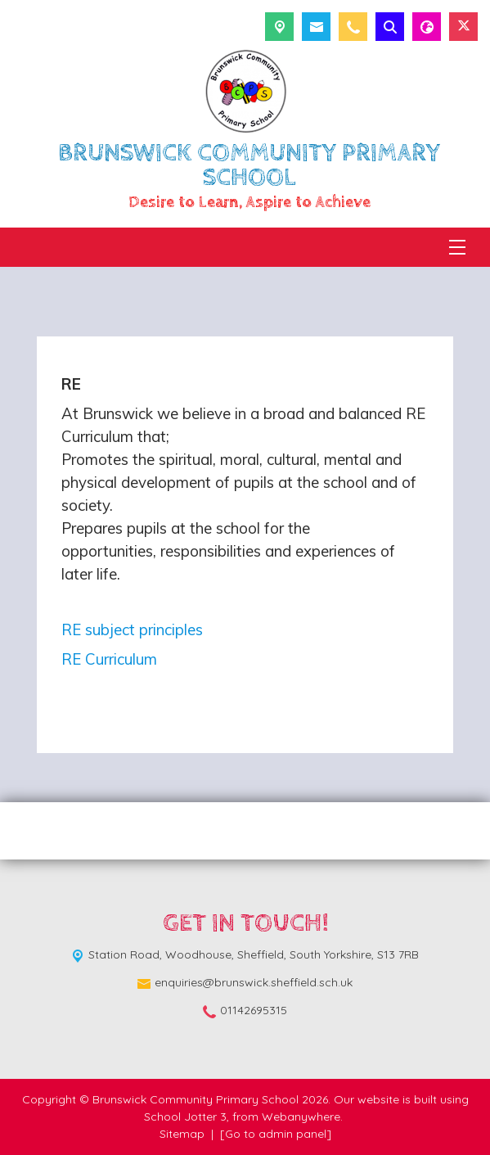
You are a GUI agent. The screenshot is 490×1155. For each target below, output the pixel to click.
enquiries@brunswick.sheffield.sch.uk (254, 982)
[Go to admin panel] (275, 1133)
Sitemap (182, 1133)
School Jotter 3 (185, 1116)
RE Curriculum (109, 659)
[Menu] (457, 247)
